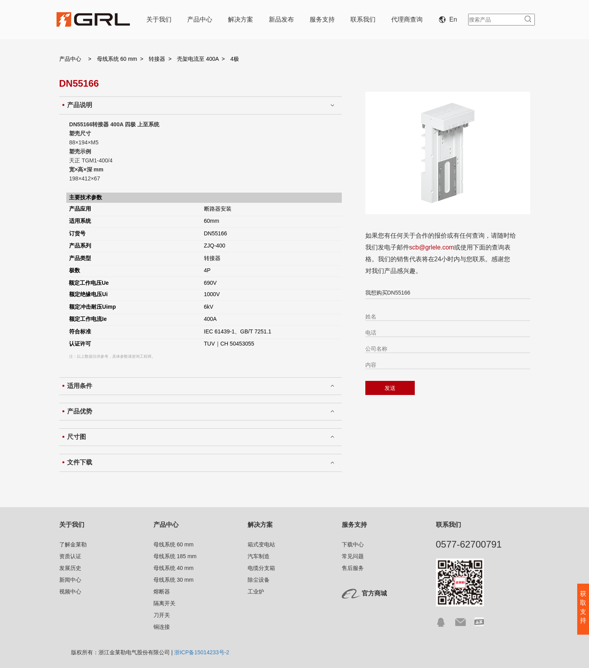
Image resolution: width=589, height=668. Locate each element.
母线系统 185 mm (175, 556)
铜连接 (161, 627)
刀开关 (161, 615)
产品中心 (199, 19)
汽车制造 (259, 556)
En (449, 19)
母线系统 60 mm (117, 59)
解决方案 (240, 19)
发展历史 (70, 568)
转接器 (157, 59)
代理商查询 (407, 19)
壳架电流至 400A (198, 59)
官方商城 (374, 593)
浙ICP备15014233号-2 (201, 652)
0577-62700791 (469, 544)
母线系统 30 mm (173, 580)
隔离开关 (164, 603)
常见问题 (353, 556)
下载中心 (353, 544)
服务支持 (322, 19)
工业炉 (256, 591)
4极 (234, 59)
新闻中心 (70, 580)
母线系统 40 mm (173, 568)
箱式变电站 (261, 544)
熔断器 (161, 591)
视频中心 (70, 591)
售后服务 (353, 568)
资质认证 (70, 556)
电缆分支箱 (261, 568)
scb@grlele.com (431, 247)
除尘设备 (259, 580)
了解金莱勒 (73, 544)
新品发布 (281, 19)
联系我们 (363, 19)
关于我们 (158, 19)
